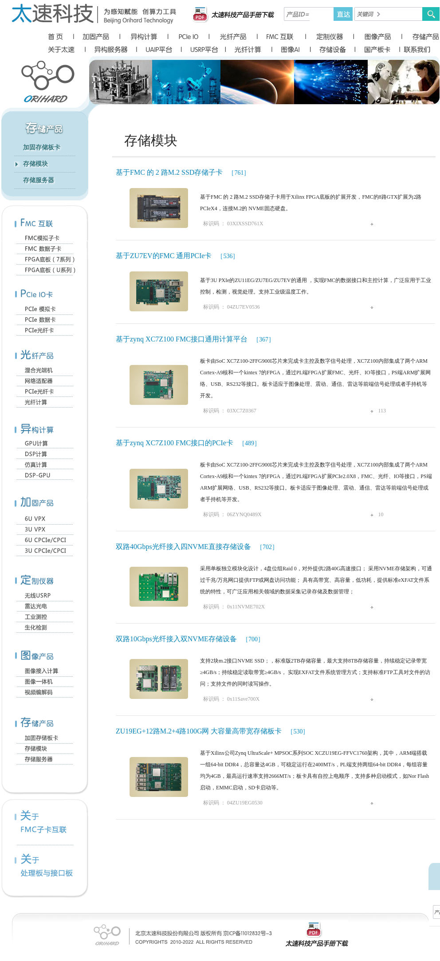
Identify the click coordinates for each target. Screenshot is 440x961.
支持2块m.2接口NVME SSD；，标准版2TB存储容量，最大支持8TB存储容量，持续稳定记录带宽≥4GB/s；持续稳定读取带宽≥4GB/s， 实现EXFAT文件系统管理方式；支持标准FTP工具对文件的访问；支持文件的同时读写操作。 (315, 672)
